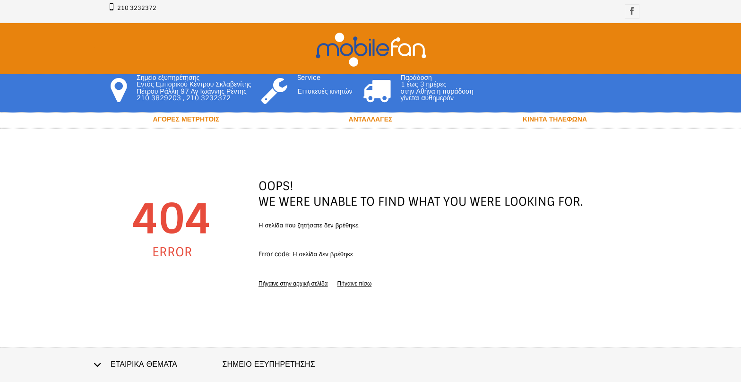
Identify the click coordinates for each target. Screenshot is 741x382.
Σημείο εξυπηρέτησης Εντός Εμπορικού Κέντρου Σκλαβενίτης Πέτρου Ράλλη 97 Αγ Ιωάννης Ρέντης (194, 84)
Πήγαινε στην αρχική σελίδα (293, 283)
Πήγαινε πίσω (354, 283)
